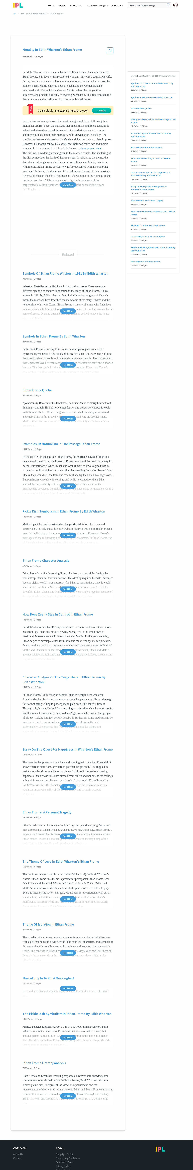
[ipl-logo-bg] (19, 5)
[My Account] (176, 5)
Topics (63, 5)
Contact (17, 1148)
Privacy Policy (63, 1156)
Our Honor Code (64, 1152)
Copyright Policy (64, 1144)
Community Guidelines (68, 1148)
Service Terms (63, 1160)
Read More (68, 301)
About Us (18, 1144)
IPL (15, 13)
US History (116, 5)
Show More (68, 175)
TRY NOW (76, 104)
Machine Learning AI (96, 5)
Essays (53, 5)
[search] (168, 5)
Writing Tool (77, 5)
